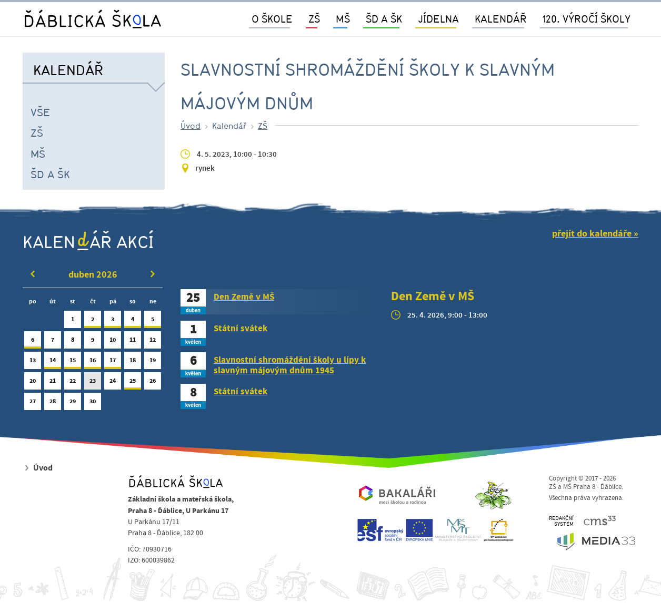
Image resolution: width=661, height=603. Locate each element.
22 (72, 383)
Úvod (191, 125)
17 (112, 362)
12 (152, 342)
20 (32, 383)
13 (32, 362)
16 (92, 362)
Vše (40, 112)
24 (112, 383)
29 (72, 403)
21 (52, 383)
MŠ (38, 153)
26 (152, 383)
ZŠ (37, 132)
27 (32, 403)
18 (132, 362)
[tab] (278, 301)
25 (132, 383)
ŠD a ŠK (50, 174)
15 (72, 362)
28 (52, 403)
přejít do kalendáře (592, 233)
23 (92, 383)
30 (92, 403)
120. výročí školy (586, 18)
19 (152, 362)
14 (52, 362)
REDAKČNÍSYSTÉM (561, 521)
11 (132, 342)
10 (112, 342)
